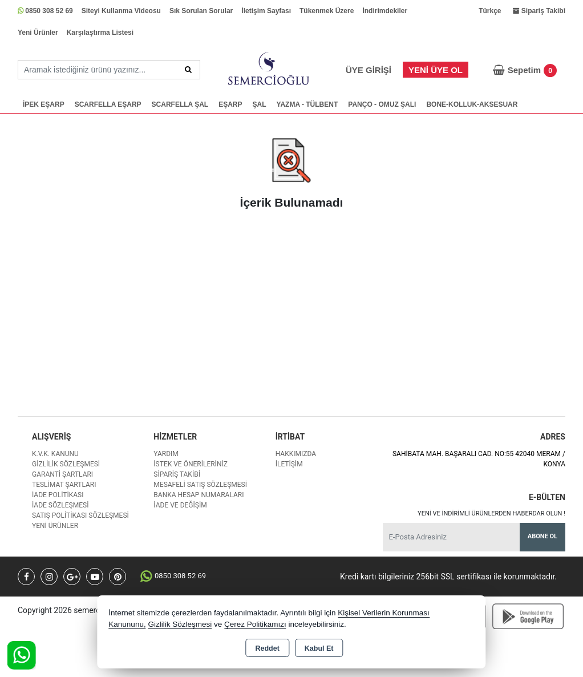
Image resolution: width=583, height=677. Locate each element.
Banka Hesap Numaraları (198, 495)
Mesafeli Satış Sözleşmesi (200, 485)
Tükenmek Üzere (326, 11)
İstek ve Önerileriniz (190, 464)
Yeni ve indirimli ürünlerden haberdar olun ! (491, 513)
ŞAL (259, 104)
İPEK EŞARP (43, 104)
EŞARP (230, 104)
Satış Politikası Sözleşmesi (80, 515)
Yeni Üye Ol (435, 70)
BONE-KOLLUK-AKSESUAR (471, 104)
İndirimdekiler (384, 11)
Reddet (267, 648)
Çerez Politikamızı (255, 624)
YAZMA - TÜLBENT (307, 104)
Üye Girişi (368, 70)
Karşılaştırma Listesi (100, 33)
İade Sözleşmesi (60, 505)
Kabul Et (319, 648)
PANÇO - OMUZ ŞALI (382, 104)
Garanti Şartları (62, 474)
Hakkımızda (296, 454)
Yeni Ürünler (38, 33)
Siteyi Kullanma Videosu (121, 11)
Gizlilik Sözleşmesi (66, 464)
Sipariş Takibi (176, 474)
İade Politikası (57, 495)
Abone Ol (542, 536)
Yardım (166, 454)
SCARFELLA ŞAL (180, 104)
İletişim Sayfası (266, 11)
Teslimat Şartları (64, 485)
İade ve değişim (180, 505)
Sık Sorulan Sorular (201, 11)
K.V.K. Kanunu (55, 454)
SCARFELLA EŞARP (108, 104)
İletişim (289, 464)
